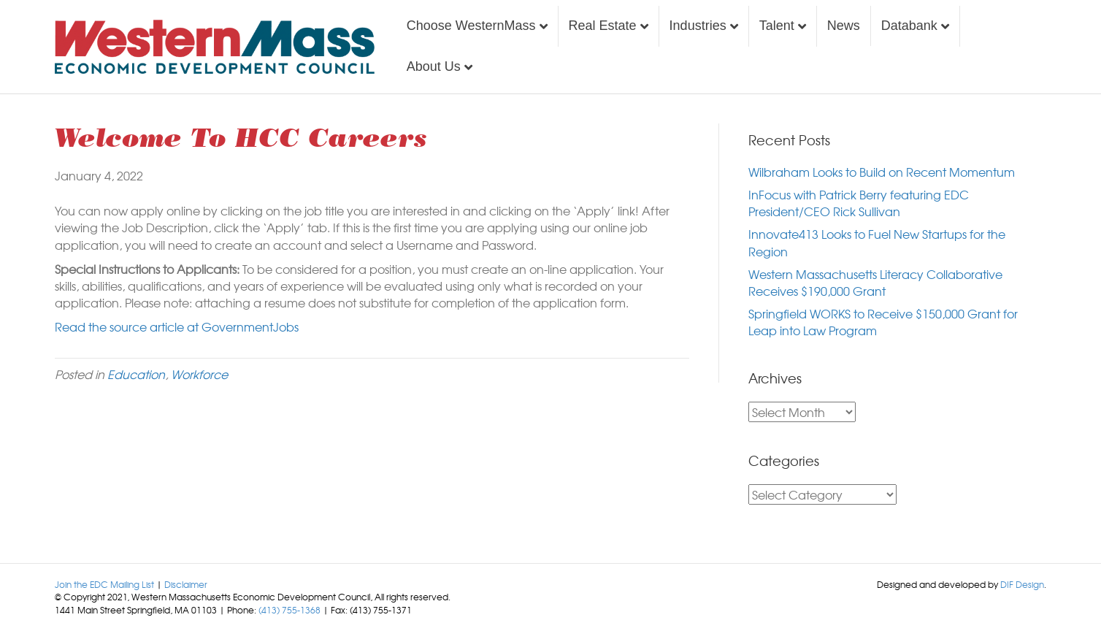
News (843, 25)
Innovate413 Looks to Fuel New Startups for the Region (876, 242)
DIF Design (1022, 584)
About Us (434, 66)
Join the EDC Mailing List (104, 584)
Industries (698, 25)
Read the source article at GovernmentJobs (177, 326)
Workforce (199, 374)
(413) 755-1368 (289, 609)
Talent (776, 25)
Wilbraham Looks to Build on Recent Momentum (881, 171)
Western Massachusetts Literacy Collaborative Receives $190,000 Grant (875, 282)
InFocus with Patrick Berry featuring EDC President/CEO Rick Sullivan (858, 203)
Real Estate (603, 25)
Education (136, 374)
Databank (909, 25)
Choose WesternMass (471, 25)
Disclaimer (185, 584)
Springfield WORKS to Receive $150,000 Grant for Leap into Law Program (883, 322)
